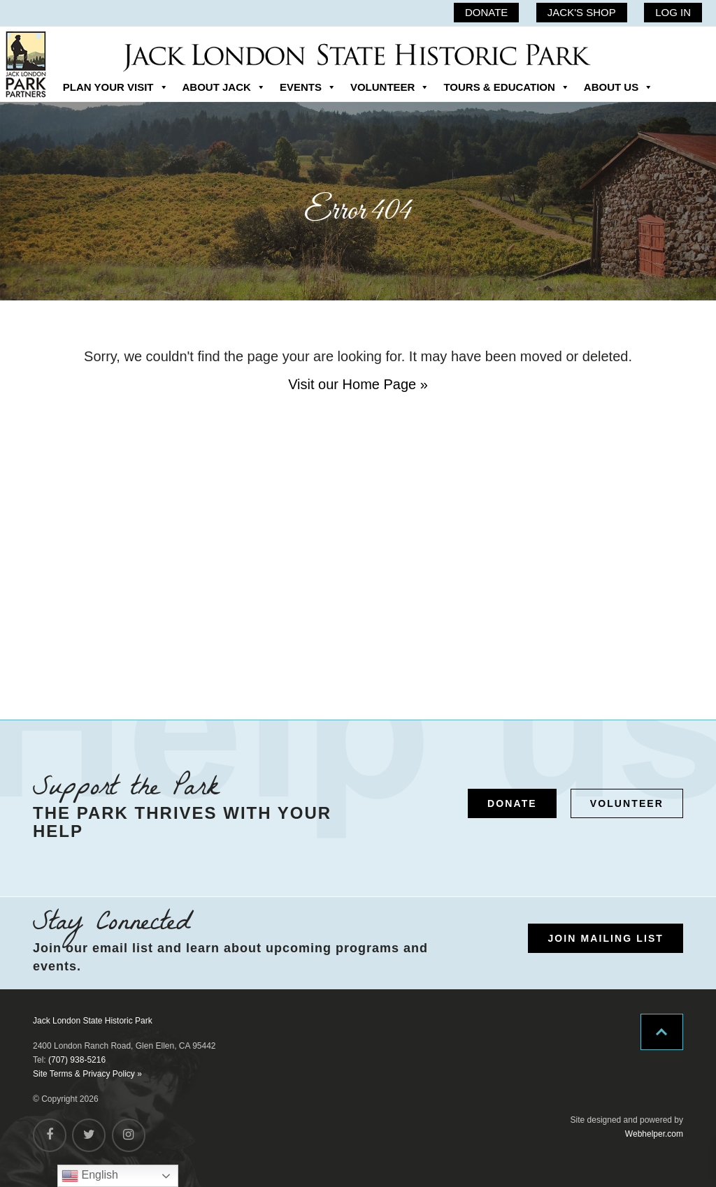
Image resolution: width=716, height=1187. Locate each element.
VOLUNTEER (390, 87)
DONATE (486, 12)
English (90, 1175)
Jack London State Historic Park (92, 1021)
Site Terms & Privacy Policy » (87, 1074)
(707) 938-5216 (77, 1060)
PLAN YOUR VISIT (116, 87)
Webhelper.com (654, 1134)
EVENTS (308, 87)
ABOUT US (618, 87)
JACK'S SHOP (581, 12)
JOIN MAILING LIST (605, 938)
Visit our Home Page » (358, 384)
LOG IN (673, 12)
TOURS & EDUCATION (506, 87)
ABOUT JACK (224, 87)
